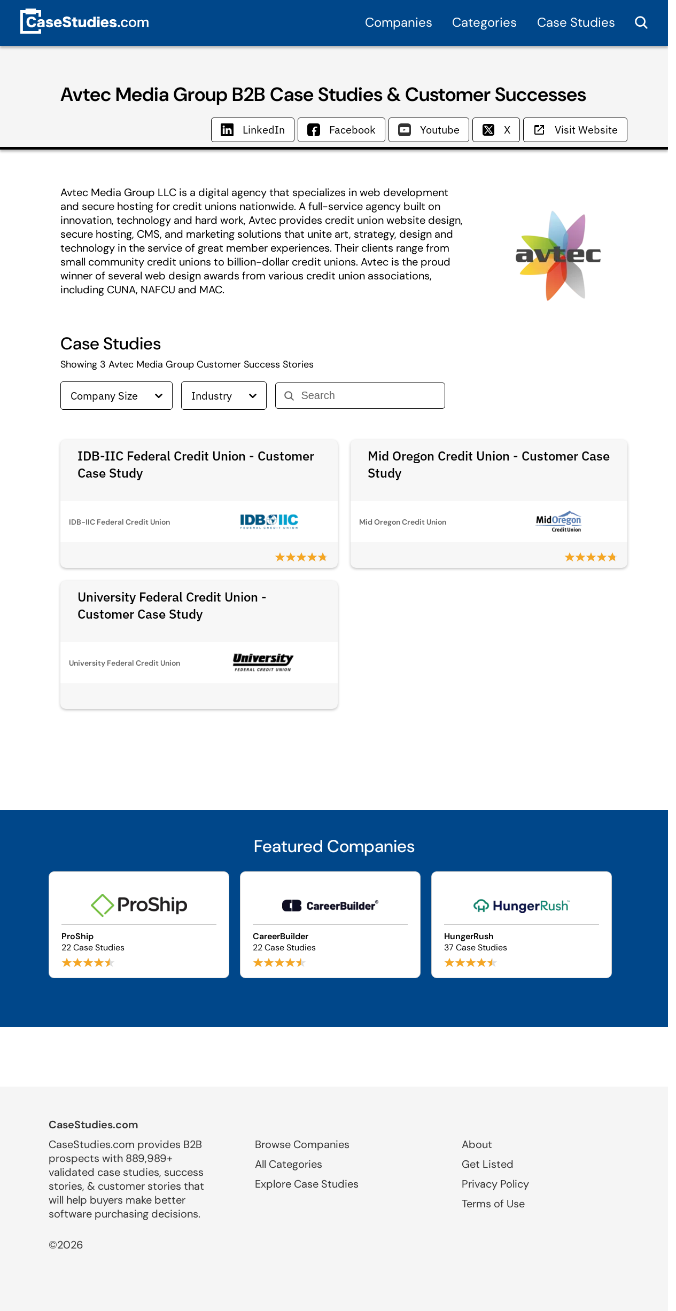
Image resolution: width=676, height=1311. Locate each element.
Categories (484, 22)
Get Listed (488, 1164)
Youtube (429, 129)
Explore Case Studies (307, 1184)
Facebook (341, 129)
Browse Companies (302, 1144)
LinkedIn (253, 129)
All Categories (288, 1164)
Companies (398, 22)
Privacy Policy (495, 1184)
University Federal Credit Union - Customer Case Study (172, 605)
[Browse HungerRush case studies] (521, 924)
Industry (224, 395)
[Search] (368, 395)
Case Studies (576, 22)
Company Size (116, 395)
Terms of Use (493, 1204)
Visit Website (575, 129)
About (477, 1144)
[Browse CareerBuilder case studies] (330, 924)
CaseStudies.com (93, 1124)
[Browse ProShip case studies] (139, 924)
